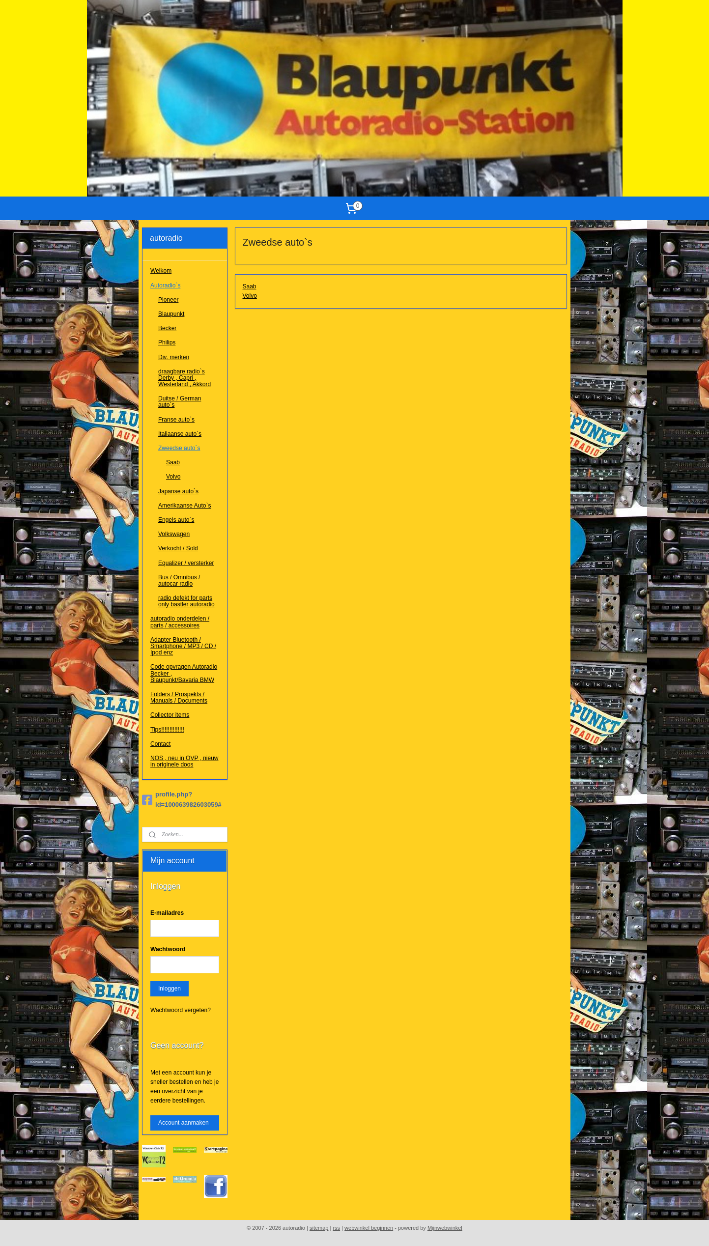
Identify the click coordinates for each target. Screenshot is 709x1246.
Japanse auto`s (178, 491)
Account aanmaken (183, 1122)
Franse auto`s (176, 419)
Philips (166, 342)
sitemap (319, 1228)
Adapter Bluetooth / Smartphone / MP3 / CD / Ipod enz (183, 646)
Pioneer (168, 299)
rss (336, 1228)
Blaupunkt (171, 314)
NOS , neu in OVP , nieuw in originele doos (184, 761)
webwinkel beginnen (368, 1228)
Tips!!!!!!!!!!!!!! (167, 729)
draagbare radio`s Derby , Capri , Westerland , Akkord (184, 378)
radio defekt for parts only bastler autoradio (186, 601)
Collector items (169, 714)
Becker (167, 328)
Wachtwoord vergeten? (180, 1010)
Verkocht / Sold (178, 548)
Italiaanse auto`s (179, 433)
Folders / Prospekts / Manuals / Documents (178, 697)
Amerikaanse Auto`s (184, 505)
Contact (160, 743)
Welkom (160, 270)
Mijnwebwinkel (444, 1228)
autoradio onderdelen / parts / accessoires (179, 621)
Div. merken (173, 357)
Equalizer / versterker (186, 563)
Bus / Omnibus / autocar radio (179, 580)
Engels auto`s (176, 519)
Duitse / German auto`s (179, 401)
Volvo (250, 295)
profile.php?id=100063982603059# (182, 799)
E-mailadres (167, 912)
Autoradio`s (165, 285)
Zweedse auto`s (179, 448)
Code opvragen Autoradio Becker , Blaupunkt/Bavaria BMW (183, 673)
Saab (249, 286)
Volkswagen (174, 534)
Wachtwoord (168, 949)
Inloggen (169, 988)
